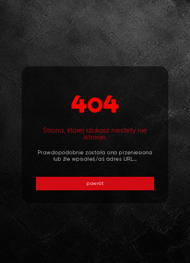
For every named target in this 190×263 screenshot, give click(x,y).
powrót (95, 183)
